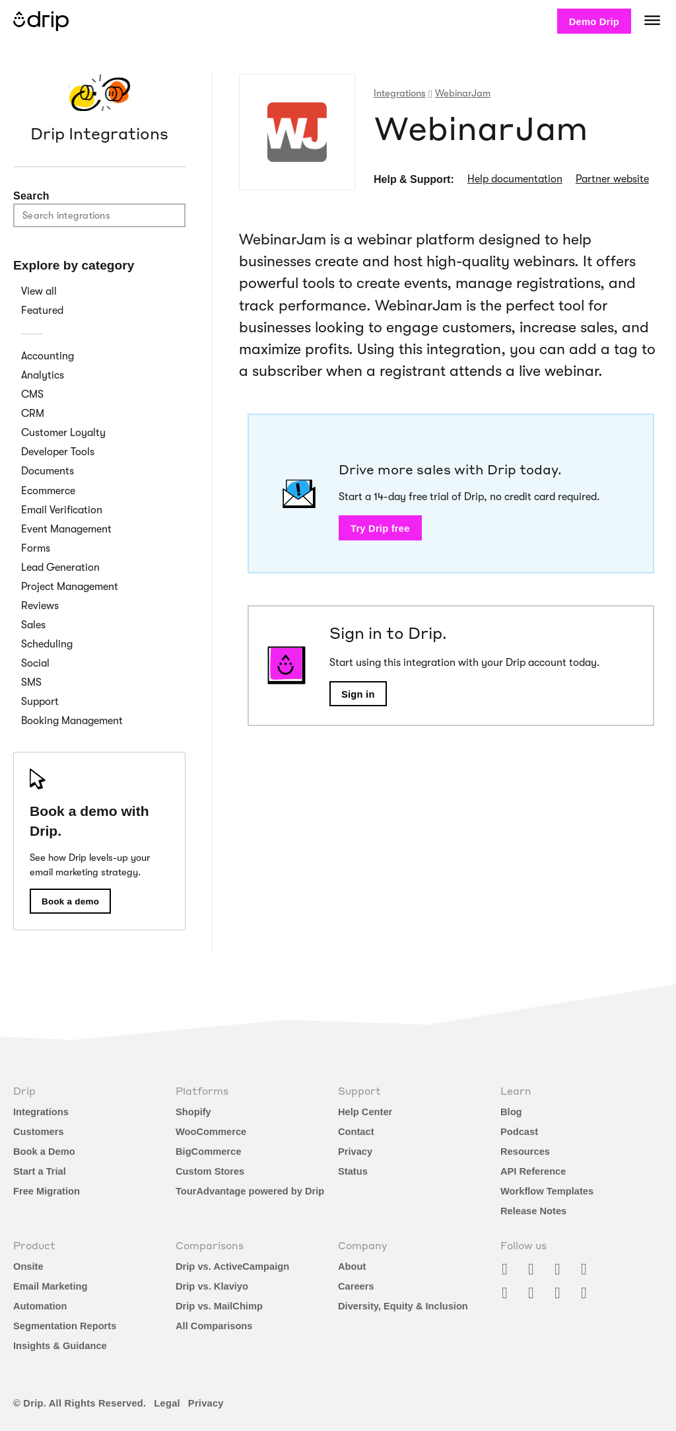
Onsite (28, 1266)
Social (35, 663)
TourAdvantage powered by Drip (250, 1191)
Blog (511, 1112)
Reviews (40, 606)
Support (40, 702)
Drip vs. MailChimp (219, 1306)
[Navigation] (652, 20)
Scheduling (47, 644)
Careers (356, 1286)
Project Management (69, 587)
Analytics (42, 375)
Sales (33, 625)
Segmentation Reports (64, 1326)
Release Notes (533, 1211)
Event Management (66, 529)
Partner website (612, 179)
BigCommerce (208, 1151)
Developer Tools (57, 452)
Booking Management (72, 721)
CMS (32, 394)
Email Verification (61, 510)
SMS (31, 682)
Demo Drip (594, 22)
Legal (167, 1403)
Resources (525, 1151)
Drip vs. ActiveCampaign (232, 1266)
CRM (32, 414)
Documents (47, 471)
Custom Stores (210, 1171)
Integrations (41, 1112)
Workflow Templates (546, 1191)
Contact (356, 1131)
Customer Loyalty (63, 433)
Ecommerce (48, 491)
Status (353, 1171)
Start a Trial (39, 1171)
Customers (38, 1131)
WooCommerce (211, 1131)
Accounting (47, 356)
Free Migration (46, 1191)
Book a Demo (44, 1151)
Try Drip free (380, 528)
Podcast (519, 1131)
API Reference (533, 1171)
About (352, 1266)
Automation (40, 1306)
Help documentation (514, 179)
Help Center (365, 1112)
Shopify (193, 1112)
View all (39, 291)
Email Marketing (50, 1286)
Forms (35, 548)
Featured (42, 310)
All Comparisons (214, 1326)
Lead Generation (60, 567)
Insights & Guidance (60, 1345)
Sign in (358, 694)
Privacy (355, 1151)
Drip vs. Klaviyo (212, 1286)
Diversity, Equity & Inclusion (403, 1306)
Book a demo (70, 901)
